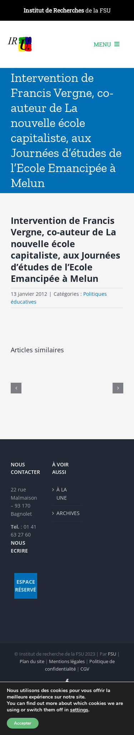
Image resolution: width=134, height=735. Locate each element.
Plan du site (32, 661)
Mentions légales (67, 661)
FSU (112, 654)
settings (79, 710)
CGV (84, 669)
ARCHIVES (67, 513)
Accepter (22, 723)
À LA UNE (61, 493)
